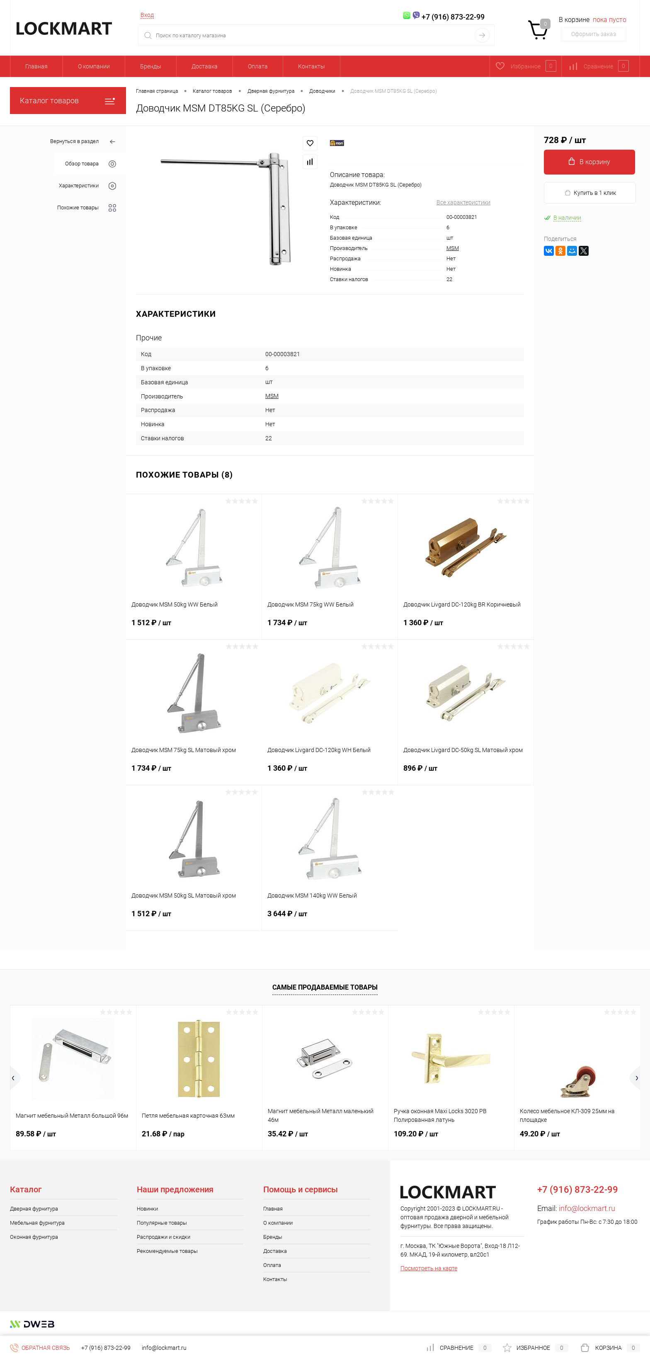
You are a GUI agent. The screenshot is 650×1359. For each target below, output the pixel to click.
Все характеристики (463, 202)
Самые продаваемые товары (325, 987)
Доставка (205, 66)
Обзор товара (90, 164)
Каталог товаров (68, 100)
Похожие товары (86, 208)
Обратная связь (40, 1347)
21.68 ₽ (163, 1133)
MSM (452, 248)
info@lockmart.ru (587, 1208)
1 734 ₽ (329, 627)
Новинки (147, 1209)
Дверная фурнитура (34, 1209)
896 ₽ (465, 773)
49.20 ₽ (540, 1133)
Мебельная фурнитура (37, 1223)
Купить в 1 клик (590, 193)
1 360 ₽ (465, 627)
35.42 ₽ (288, 1133)
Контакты (311, 66)
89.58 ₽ (36, 1133)
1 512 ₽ (193, 627)
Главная (36, 66)
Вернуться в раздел (83, 142)
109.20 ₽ (416, 1133)
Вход (147, 15)
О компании (94, 66)
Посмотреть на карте (428, 1268)
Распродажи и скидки (163, 1237)
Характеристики (87, 186)
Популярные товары (162, 1223)
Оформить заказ (593, 34)
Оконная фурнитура (34, 1237)
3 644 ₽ (330, 918)
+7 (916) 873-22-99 (106, 1347)
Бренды (150, 66)
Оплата (258, 66)
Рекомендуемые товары (167, 1251)
